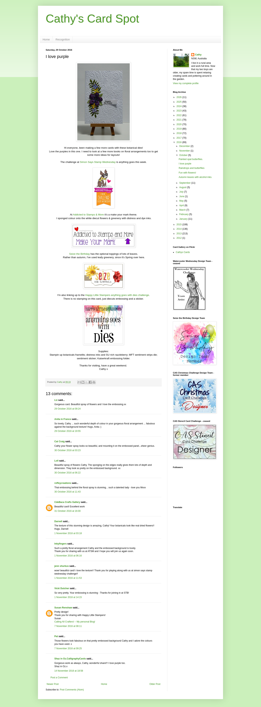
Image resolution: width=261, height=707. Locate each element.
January (183, 219)
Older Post (154, 684)
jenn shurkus (61, 566)
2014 (179, 229)
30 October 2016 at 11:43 (67, 491)
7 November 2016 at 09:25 (68, 648)
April (181, 205)
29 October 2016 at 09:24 (67, 408)
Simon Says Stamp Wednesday (97, 162)
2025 (179, 102)
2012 (179, 238)
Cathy (198, 54)
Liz (56, 400)
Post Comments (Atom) (72, 689)
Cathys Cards (183, 252)
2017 (179, 138)
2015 (179, 224)
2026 (179, 97)
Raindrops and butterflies (191, 168)
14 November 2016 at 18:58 (68, 670)
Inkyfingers (60, 543)
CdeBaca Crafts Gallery (67, 502)
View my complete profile (186, 83)
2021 (179, 119)
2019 (179, 128)
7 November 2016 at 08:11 (68, 626)
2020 (179, 124)
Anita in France (62, 419)
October (183, 155)
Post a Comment (59, 677)
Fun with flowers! (187, 172)
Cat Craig (59, 441)
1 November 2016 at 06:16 (68, 555)
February (184, 214)
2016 (179, 142)
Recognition (63, 39)
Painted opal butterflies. (191, 159)
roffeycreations (62, 483)
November (185, 150)
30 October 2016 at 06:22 (67, 472)
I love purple (185, 163)
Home (46, 39)
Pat (56, 636)
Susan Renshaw (63, 607)
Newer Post (53, 684)
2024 (179, 106)
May (181, 200)
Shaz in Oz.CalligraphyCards (70, 658)
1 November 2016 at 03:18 (68, 533)
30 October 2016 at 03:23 (67, 450)
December (185, 146)
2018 (179, 133)
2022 (179, 115)
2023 (179, 110)
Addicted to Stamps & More (88, 214)
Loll (56, 460)
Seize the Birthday (79, 253)
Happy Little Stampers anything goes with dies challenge (117, 295)
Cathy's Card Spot (92, 18)
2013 (179, 233)
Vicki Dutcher (61, 588)
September (185, 183)
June (182, 196)
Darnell (58, 521)
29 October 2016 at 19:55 (67, 431)
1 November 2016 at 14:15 (68, 597)
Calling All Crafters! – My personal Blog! (74, 621)
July (181, 191)
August (183, 187)
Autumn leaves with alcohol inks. (195, 177)
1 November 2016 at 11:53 (68, 578)
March (182, 210)
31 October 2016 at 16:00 (67, 511)
